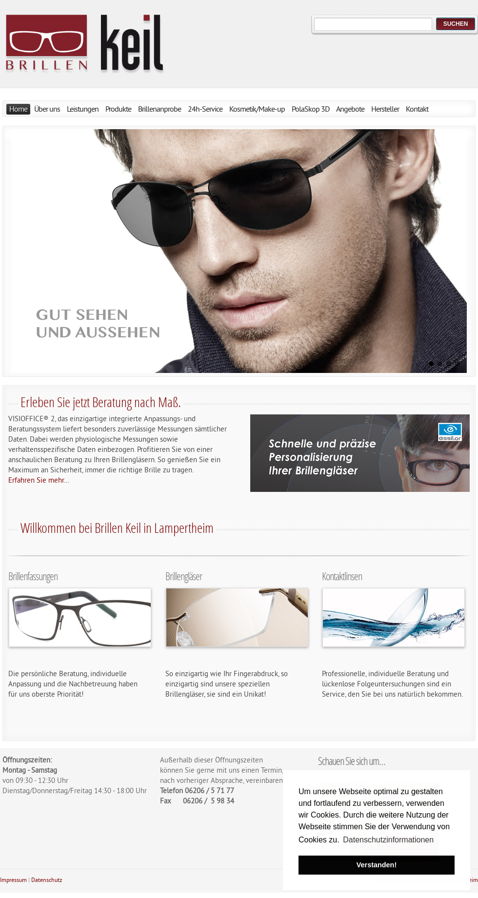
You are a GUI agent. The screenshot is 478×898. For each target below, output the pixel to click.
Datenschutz (46, 880)
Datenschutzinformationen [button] (388, 840)
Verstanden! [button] (377, 865)
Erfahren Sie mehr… (38, 481)
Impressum (13, 880)
